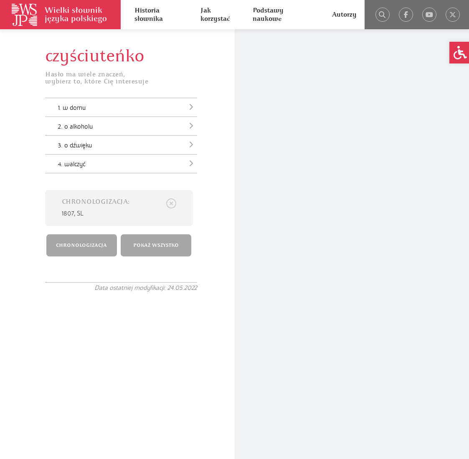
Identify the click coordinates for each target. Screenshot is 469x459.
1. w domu (127, 106)
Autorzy (344, 14)
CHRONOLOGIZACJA (81, 245)
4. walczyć (127, 163)
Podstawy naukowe (268, 14)
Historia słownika (148, 14)
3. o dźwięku (127, 144)
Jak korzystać (215, 14)
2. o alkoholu (127, 125)
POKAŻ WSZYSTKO (156, 245)
